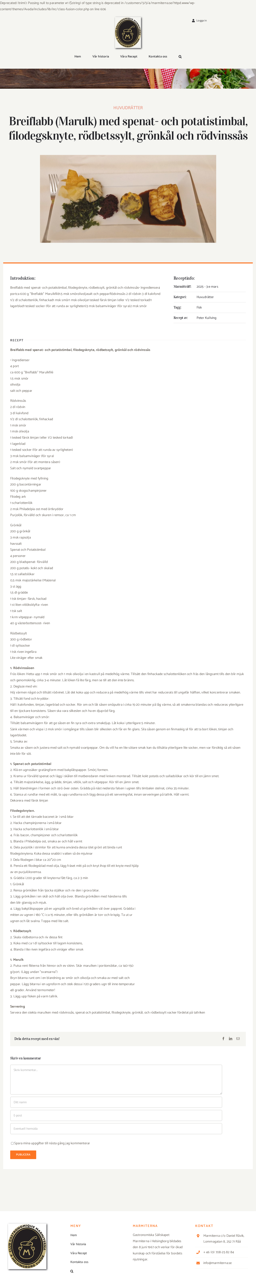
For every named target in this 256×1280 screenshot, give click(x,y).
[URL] (116, 1128)
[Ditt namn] (116, 1102)
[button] (180, 57)
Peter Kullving (207, 318)
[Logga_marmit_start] (128, 18)
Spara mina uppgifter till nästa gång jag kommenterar (52, 1143)
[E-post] (238, 1039)
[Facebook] (223, 1039)
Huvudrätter (128, 109)
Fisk (199, 307)
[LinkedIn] (230, 1039)
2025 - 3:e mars (207, 286)
